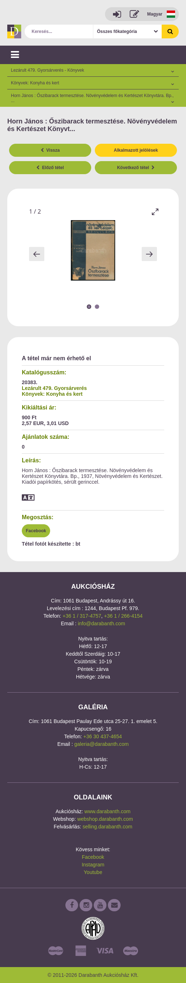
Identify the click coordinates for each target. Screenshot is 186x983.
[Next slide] (149, 254)
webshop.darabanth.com (105, 819)
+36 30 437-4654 (102, 736)
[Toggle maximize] (155, 211)
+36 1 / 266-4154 (123, 616)
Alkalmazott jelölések (136, 150)
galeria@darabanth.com (101, 744)
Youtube (93, 872)
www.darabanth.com (107, 811)
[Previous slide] (36, 254)
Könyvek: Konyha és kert (52, 394)
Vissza (50, 150)
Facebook (36, 530)
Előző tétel (50, 167)
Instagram (93, 865)
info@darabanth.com (101, 623)
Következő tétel (136, 167)
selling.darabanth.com (107, 826)
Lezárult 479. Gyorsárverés (54, 388)
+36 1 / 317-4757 (81, 616)
